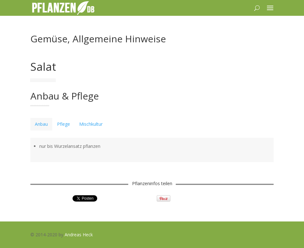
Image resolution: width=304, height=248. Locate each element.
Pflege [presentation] (63, 124)
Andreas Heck (79, 235)
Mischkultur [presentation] (91, 124)
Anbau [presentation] (41, 124)
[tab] (41, 124)
